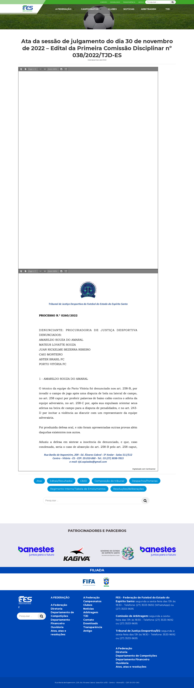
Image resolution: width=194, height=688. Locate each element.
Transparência (129, 2)
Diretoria (56, 608)
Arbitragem (150, 9)
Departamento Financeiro (132, 659)
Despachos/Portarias (145, 480)
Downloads (115, 2)
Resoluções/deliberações (128, 488)
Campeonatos (91, 9)
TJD (169, 9)
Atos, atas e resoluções (131, 666)
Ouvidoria (57, 627)
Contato (103, 2)
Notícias (128, 9)
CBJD (83, 480)
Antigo (141, 2)
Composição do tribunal (109, 480)
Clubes (112, 9)
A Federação (65, 9)
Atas (39, 480)
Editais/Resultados (61, 480)
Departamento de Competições (136, 655)
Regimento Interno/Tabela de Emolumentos (78, 488)
